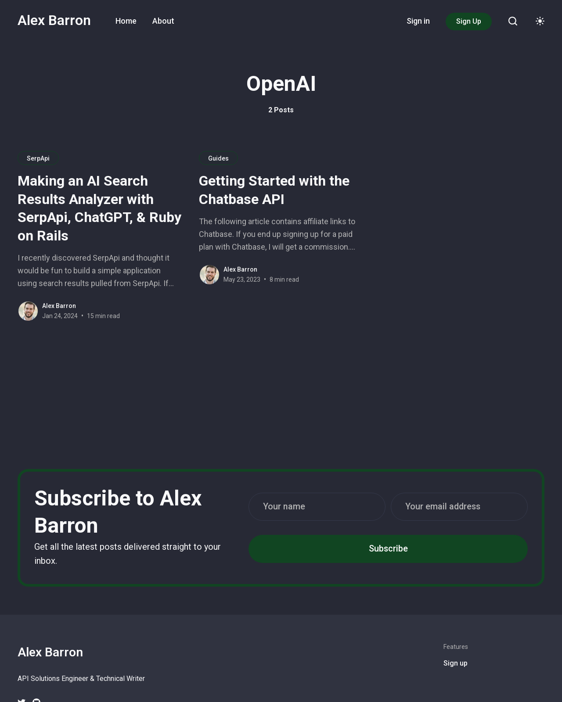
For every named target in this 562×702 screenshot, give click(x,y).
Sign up (455, 663)
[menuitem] (126, 21)
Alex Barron (54, 20)
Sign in (418, 20)
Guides (218, 158)
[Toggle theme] (540, 21)
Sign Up (468, 21)
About (163, 20)
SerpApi (38, 158)
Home (126, 20)
